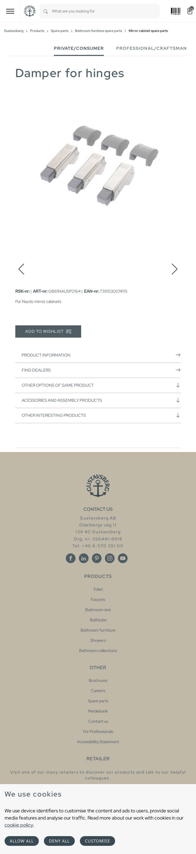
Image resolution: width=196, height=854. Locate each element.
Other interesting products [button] (101, 415)
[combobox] (106, 11)
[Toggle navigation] (10, 11)
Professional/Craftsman (151, 48)
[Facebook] (71, 558)
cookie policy (19, 825)
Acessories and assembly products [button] (101, 400)
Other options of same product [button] (101, 385)
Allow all (22, 841)
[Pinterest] (97, 558)
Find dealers (101, 370)
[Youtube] (123, 558)
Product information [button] (101, 355)
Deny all (59, 841)
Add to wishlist (48, 332)
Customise (97, 841)
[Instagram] (110, 558)
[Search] (45, 11)
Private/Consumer (79, 48)
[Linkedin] (84, 558)
